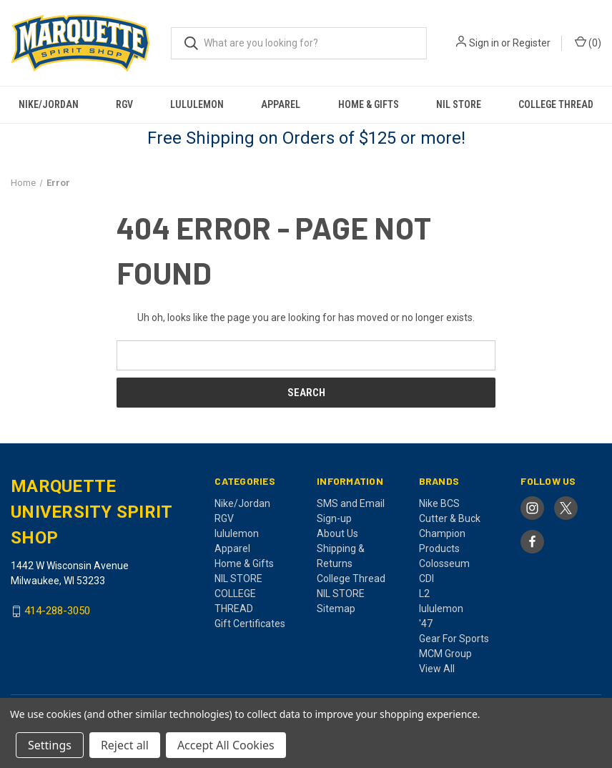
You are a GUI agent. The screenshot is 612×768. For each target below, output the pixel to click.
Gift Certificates (249, 623)
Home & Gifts (368, 104)
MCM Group (445, 653)
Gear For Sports (454, 638)
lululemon (197, 104)
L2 (424, 593)
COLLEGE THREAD (555, 104)
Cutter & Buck (449, 518)
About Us (337, 533)
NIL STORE (458, 104)
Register (532, 43)
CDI (426, 578)
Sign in (484, 43)
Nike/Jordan (49, 104)
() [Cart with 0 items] (588, 42)
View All (437, 668)
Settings (49, 745)
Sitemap (336, 608)
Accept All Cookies (226, 745)
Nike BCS (439, 503)
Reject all (125, 745)
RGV (124, 104)
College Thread (351, 578)
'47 (426, 623)
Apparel (280, 104)
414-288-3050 (57, 611)
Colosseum (444, 563)
